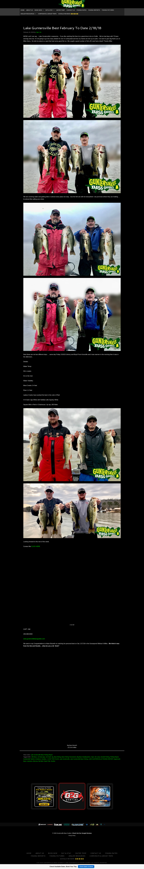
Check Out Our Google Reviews (82, 832)
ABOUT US (29, 10)
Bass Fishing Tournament (69, 757)
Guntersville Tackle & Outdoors (32, 759)
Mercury (35, 761)
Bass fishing (57, 757)
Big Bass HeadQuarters (83, 757)
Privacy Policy (72, 835)
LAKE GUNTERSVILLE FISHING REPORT (101, 759)
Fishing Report (114, 757)
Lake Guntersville (65, 759)
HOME (22, 10)
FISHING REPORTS (94, 10)
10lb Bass (34, 757)
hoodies (44, 759)
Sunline (53, 761)
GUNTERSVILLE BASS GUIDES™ (72, 4)
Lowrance (29, 761)
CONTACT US (71, 10)
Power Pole (47, 761)
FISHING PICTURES (108, 10)
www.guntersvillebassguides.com (34, 639)
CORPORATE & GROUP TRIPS (47, 14)
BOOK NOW (39, 10)
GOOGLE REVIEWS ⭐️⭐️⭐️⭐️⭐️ (68, 14)
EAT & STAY (50, 10)
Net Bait (40, 761)
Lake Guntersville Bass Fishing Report (42, 755)
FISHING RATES (81, 10)
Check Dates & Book (86, 866)
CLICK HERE (35, 546)
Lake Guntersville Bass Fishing (79, 759)
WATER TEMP (60, 10)
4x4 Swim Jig (49, 757)
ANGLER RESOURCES (28, 14)
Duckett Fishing (105, 757)
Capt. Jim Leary (95, 757)
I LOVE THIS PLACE (53, 759)
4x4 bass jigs (41, 757)
